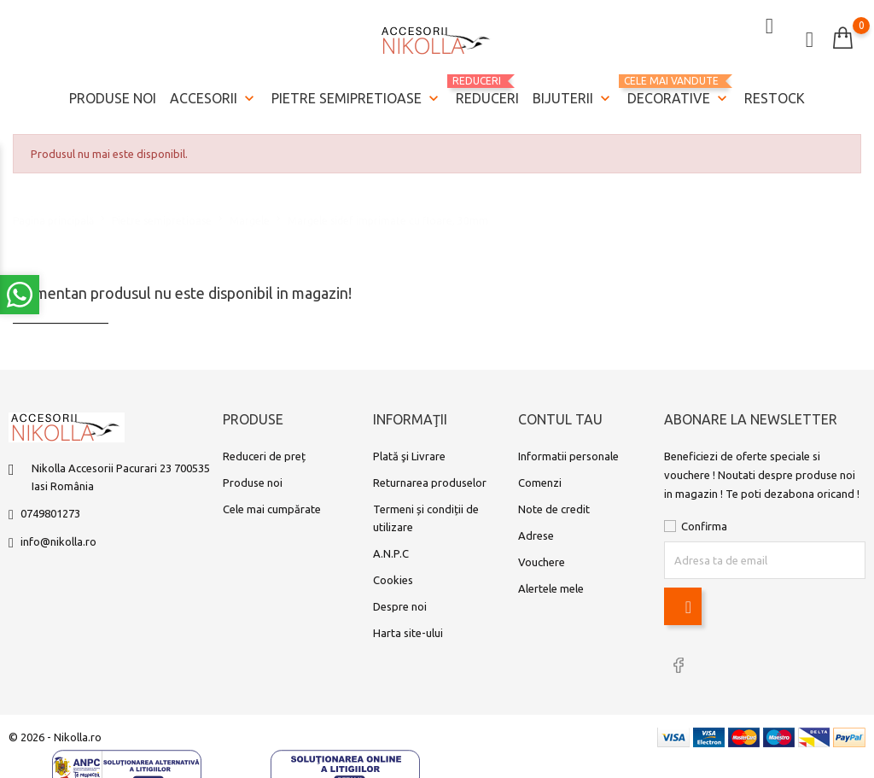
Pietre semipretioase (356, 94)
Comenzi (540, 486)
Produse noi (112, 94)
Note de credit (554, 512)
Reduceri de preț (264, 459)
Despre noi (400, 610)
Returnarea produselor (430, 486)
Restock (774, 94)
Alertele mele (551, 592)
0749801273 (50, 517)
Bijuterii (573, 94)
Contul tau (560, 423)
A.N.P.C (391, 557)
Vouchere (541, 565)
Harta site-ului (408, 636)
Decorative (679, 87)
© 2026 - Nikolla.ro (55, 737)
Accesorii (214, 94)
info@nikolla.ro (58, 545)
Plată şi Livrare (409, 459)
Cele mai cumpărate (272, 512)
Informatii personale (568, 459)
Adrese (536, 539)
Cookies (393, 583)
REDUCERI (487, 86)
